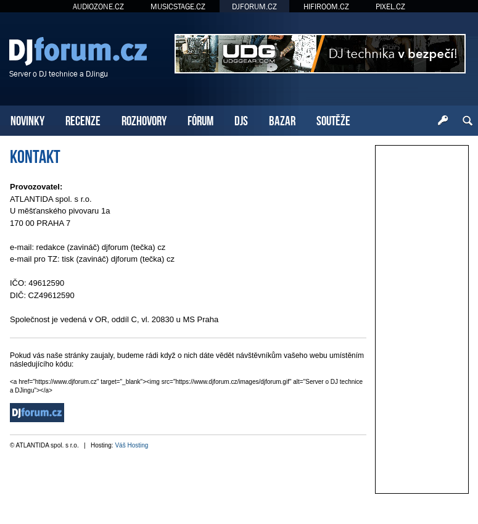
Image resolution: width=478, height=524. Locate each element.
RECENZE (83, 119)
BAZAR (282, 119)
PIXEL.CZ (390, 6)
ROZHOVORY (144, 119)
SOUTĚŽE (333, 119)
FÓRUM (200, 119)
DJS (241, 119)
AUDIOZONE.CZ (98, 6)
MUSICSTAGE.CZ (177, 6)
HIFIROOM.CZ (326, 6)
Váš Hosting (131, 445)
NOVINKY (27, 119)
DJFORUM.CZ (254, 6)
